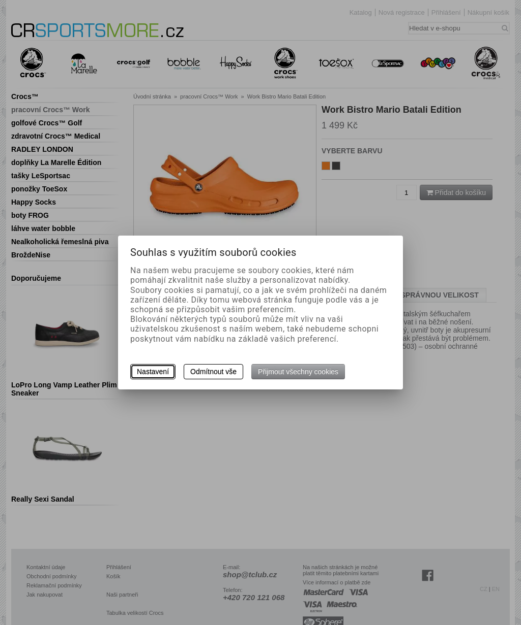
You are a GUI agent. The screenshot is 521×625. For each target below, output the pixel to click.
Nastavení (153, 372)
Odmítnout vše (213, 372)
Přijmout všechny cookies (298, 372)
